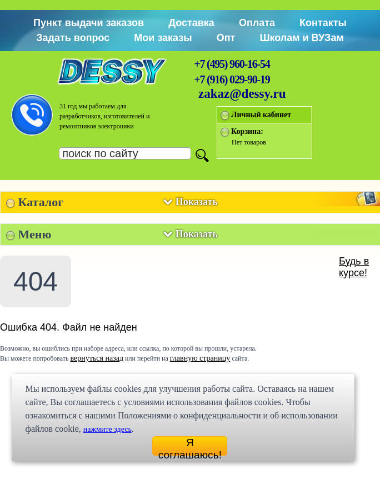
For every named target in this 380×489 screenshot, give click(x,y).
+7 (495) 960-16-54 (231, 64)
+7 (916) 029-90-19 (231, 79)
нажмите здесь (107, 429)
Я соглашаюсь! (190, 446)
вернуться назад (97, 358)
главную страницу (200, 358)
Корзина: (247, 131)
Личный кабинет (261, 115)
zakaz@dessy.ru (242, 94)
